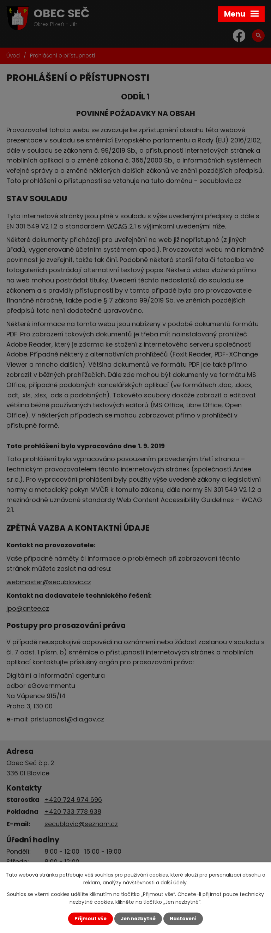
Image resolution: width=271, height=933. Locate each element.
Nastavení (183, 918)
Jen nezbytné (138, 918)
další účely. (174, 882)
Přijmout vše (90, 918)
